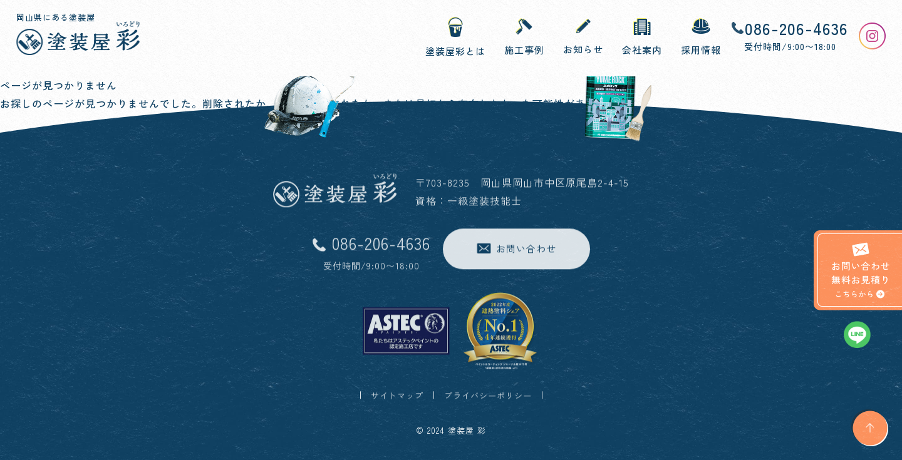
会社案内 (642, 37)
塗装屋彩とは (455, 37)
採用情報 (701, 37)
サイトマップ (397, 396)
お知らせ (583, 37)
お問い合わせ (516, 249)
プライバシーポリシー (488, 396)
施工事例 (524, 37)
